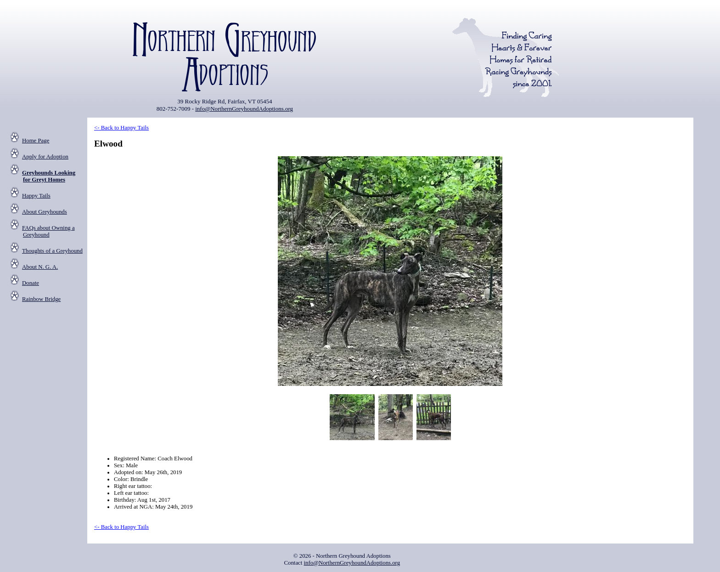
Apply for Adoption (45, 156)
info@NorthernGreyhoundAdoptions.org (244, 108)
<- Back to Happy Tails (121, 128)
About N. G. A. (40, 267)
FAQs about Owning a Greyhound (48, 231)
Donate (30, 283)
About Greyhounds (44, 212)
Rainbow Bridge (41, 299)
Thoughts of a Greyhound (52, 251)
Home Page (35, 140)
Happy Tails (36, 196)
